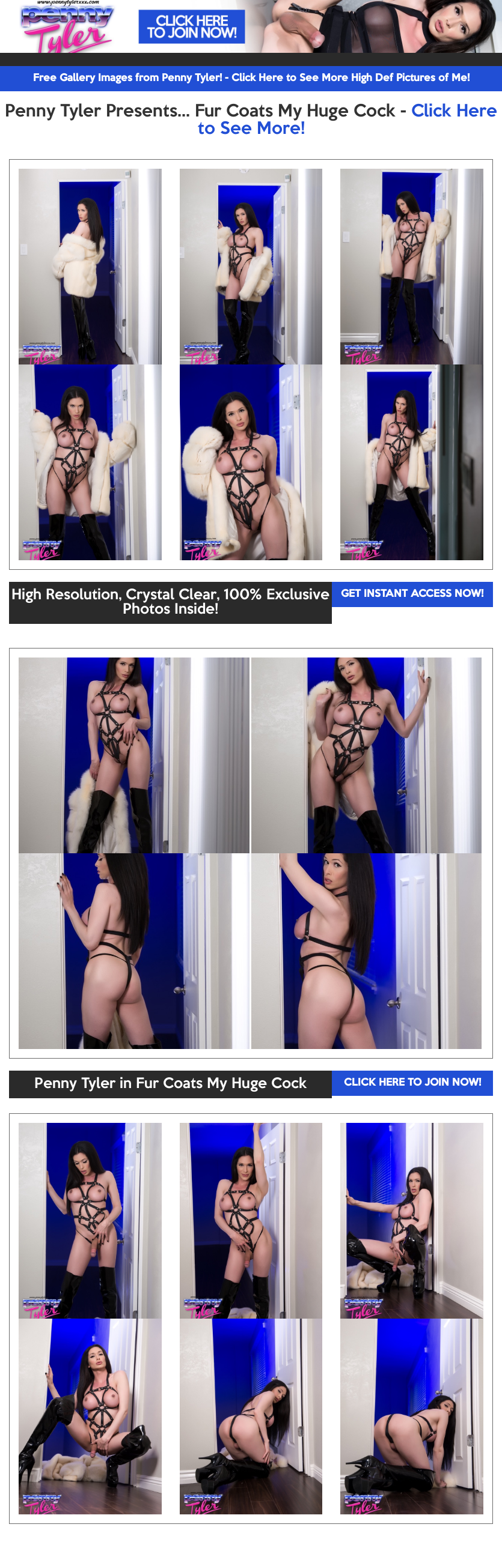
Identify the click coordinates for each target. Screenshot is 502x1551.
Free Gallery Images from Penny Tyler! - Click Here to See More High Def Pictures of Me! (251, 78)
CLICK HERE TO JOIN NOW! (412, 1082)
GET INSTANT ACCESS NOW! (412, 594)
